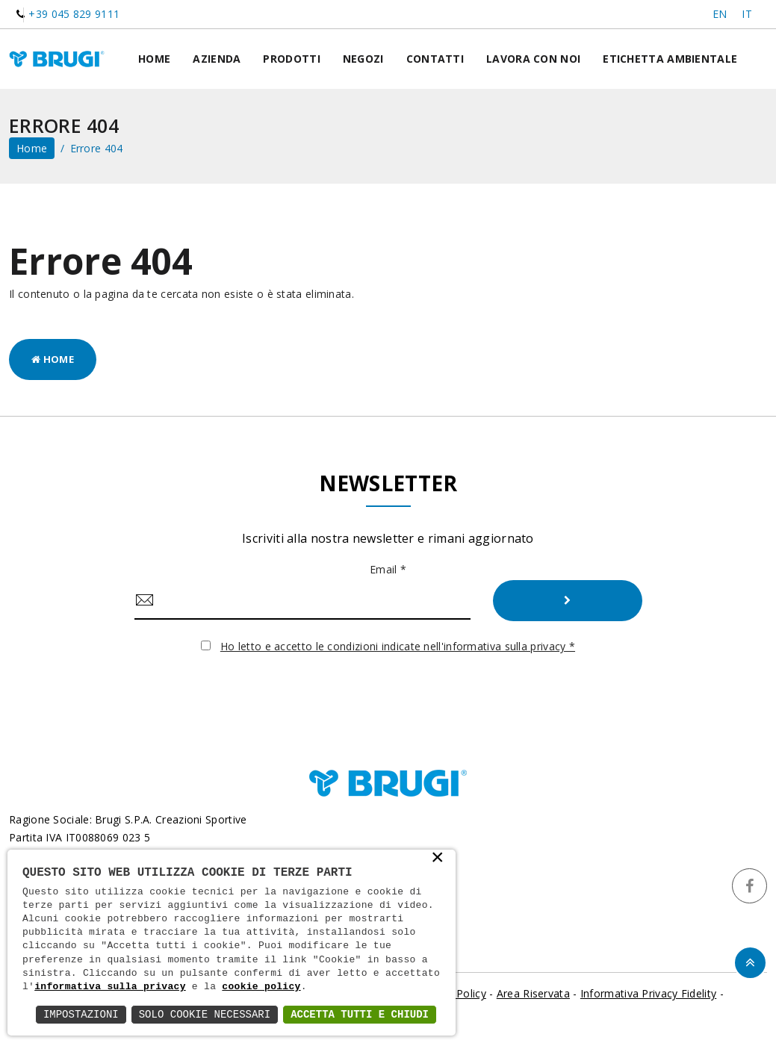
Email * (388, 569)
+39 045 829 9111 (73, 14)
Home (154, 59)
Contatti (435, 59)
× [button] (437, 859)
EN (720, 14)
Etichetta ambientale (670, 59)
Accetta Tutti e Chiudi (360, 1014)
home (31, 148)
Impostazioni (81, 1014)
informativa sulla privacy (110, 987)
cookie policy (261, 987)
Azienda (216, 59)
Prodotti (291, 59)
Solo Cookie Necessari (204, 1014)
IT (747, 14)
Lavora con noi (533, 59)
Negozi (363, 59)
